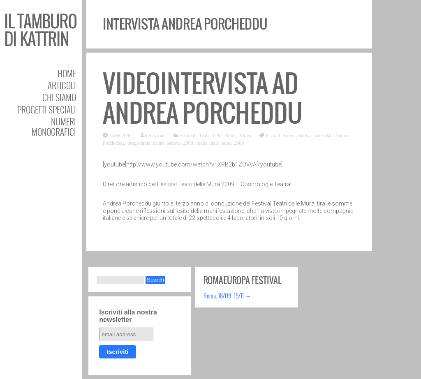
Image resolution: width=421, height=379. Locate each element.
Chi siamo (59, 97)
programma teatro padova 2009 (160, 142)
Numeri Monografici (54, 126)
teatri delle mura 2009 (220, 142)
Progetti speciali (46, 109)
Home (67, 73)
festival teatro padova (288, 135)
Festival (187, 135)
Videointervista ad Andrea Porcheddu (203, 98)
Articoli (62, 85)
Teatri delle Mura (217, 135)
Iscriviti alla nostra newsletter (128, 316)
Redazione (155, 135)
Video (245, 135)
